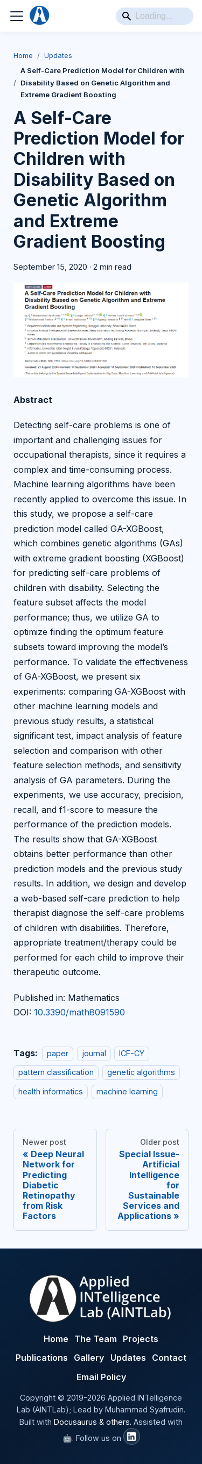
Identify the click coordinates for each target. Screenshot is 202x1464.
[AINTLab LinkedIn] (131, 1436)
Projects (140, 1338)
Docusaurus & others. (92, 1421)
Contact (169, 1357)
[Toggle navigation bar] (17, 16)
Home (23, 55)
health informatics (50, 1091)
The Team (95, 1338)
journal (94, 1053)
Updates (58, 55)
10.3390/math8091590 (79, 1012)
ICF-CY (131, 1053)
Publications (42, 1357)
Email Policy (101, 1377)
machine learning (127, 1091)
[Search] (154, 16)
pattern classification (56, 1072)
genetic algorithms (141, 1072)
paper (57, 1053)
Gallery (89, 1357)
